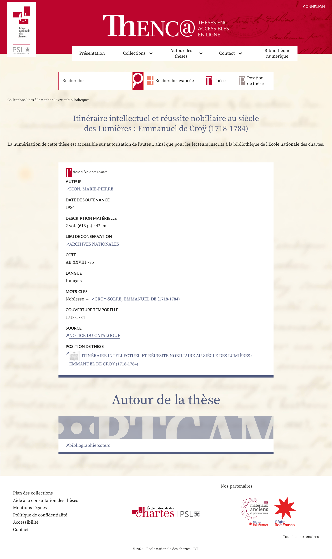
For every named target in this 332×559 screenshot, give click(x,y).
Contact (227, 53)
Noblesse (75, 299)
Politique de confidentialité (40, 515)
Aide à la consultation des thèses (45, 500)
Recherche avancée (174, 81)
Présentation (92, 53)
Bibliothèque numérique (277, 53)
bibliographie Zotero (89, 445)
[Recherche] (95, 81)
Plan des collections (33, 493)
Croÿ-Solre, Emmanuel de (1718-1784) (137, 299)
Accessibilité (26, 522)
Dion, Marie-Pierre (91, 189)
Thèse (220, 81)
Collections (134, 53)
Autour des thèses (181, 53)
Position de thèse (255, 80)
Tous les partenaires (301, 536)
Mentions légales (30, 508)
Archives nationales (94, 244)
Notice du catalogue (94, 336)
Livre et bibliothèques (71, 100)
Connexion (314, 6)
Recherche (138, 81)
